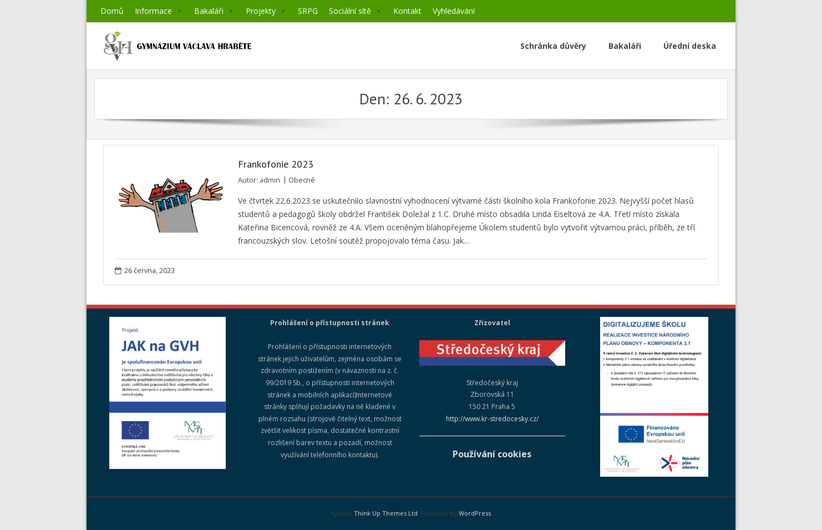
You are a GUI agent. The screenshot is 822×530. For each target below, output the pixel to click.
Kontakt (407, 11)
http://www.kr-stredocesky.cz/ (492, 418)
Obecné (301, 180)
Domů (112, 11)
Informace (159, 11)
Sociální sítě (355, 11)
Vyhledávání (454, 11)
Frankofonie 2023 (275, 164)
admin (270, 180)
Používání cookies (492, 454)
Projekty (266, 11)
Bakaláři (214, 11)
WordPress (475, 513)
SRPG (308, 11)
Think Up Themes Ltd (386, 513)
